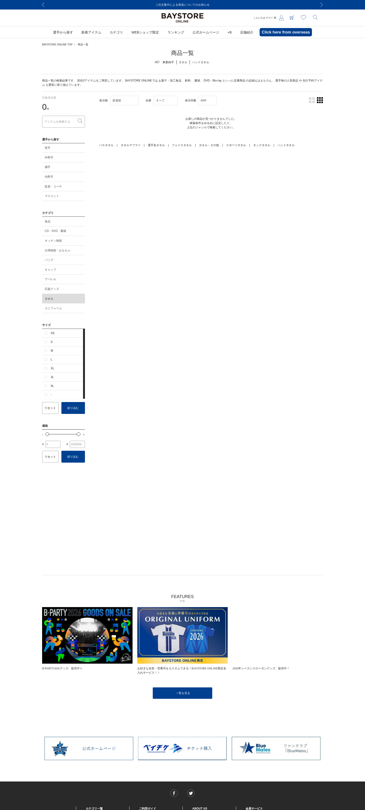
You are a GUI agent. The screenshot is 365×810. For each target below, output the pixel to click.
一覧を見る (183, 693)
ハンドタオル (286, 145)
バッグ (49, 260)
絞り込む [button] (73, 408)
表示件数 (190, 100)
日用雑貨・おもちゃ (57, 250)
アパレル (50, 279)
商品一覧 (83, 44)
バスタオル (106, 145)
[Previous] (43, 5)
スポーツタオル (236, 145)
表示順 (103, 100)
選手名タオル (156, 145)
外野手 (49, 157)
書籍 (197, 80)
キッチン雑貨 (53, 240)
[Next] (321, 5)
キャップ (50, 269)
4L (52, 386)
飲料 (188, 80)
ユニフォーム (53, 308)
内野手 (49, 176)
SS (52, 333)
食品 (47, 221)
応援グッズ (52, 289)
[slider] (47, 434)
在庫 (148, 100)
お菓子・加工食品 (169, 80)
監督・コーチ (53, 186)
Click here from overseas (286, 32)
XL (52, 368)
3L (52, 377)
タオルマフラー (131, 145)
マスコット (52, 196)
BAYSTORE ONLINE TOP (57, 44)
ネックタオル (261, 145)
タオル (49, 298)
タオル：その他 (209, 145)
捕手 (47, 167)
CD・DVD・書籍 (55, 231)
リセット (50, 408)
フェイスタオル (182, 145)
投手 (47, 147)
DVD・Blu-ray (213, 80)
